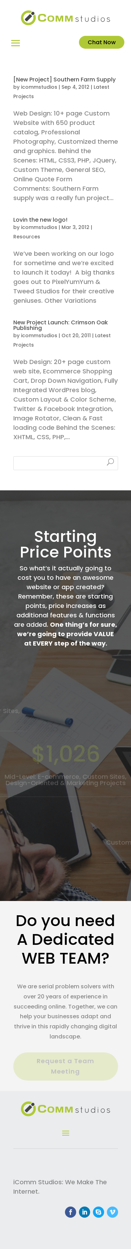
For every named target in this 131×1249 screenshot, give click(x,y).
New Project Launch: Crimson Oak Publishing (60, 325)
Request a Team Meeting (65, 1066)
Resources (26, 236)
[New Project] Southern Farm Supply (64, 80)
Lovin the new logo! (40, 220)
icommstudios (39, 87)
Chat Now (102, 42)
